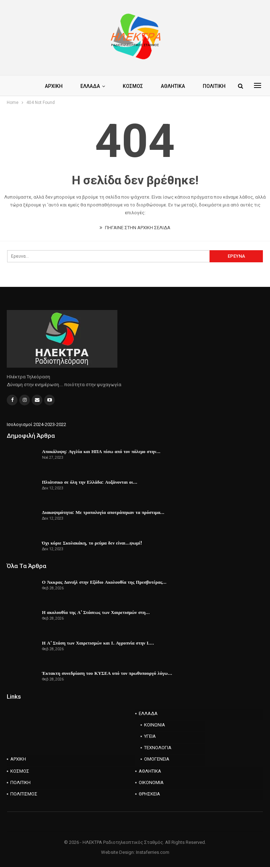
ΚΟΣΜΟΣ (147, 86)
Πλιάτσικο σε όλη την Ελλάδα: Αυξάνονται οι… (89, 482)
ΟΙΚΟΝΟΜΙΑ (151, 782)
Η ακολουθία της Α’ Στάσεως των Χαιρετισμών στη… (96, 612)
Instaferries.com (152, 852)
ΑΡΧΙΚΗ (66, 86)
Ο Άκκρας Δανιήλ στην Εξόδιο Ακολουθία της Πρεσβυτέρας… (104, 582)
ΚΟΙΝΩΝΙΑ (154, 724)
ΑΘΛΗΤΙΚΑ (150, 771)
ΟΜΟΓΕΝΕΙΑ (156, 759)
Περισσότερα (192, 86)
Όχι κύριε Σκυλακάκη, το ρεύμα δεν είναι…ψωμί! (92, 543)
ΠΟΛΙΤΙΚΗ (20, 782)
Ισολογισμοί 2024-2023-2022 (36, 424)
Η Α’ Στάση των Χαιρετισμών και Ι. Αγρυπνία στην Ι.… (98, 643)
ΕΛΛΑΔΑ (103, 86)
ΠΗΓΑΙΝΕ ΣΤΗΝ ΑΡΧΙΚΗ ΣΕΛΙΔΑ (135, 227)
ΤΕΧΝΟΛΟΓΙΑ (157, 747)
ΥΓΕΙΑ (150, 736)
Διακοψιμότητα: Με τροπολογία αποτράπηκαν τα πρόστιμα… (103, 512)
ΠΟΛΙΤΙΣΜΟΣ (23, 794)
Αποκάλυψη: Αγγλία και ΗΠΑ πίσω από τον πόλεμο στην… (101, 451)
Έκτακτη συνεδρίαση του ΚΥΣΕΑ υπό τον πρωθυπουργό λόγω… (107, 673)
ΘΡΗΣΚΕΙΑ (149, 794)
